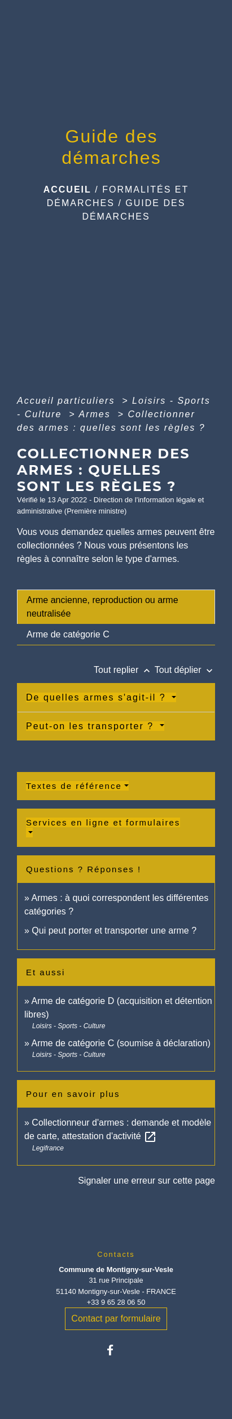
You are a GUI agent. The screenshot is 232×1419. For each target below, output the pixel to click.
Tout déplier (185, 670)
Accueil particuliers (68, 400)
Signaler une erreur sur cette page (146, 1180)
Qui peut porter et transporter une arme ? (114, 930)
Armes (96, 414)
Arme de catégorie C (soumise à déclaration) (120, 1043)
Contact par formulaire (115, 1318)
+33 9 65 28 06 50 (116, 1302)
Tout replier (124, 670)
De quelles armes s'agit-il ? (97, 697)
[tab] (116, 607)
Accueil (67, 189)
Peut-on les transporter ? (91, 726)
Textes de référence (74, 786)
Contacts (116, 1254)
